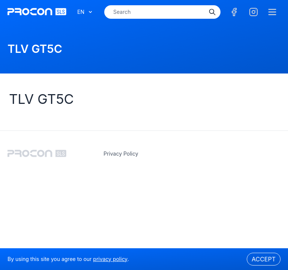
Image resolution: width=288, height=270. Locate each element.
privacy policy (121, 153)
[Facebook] (234, 12)
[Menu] (272, 12)
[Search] (212, 12)
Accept (264, 259)
